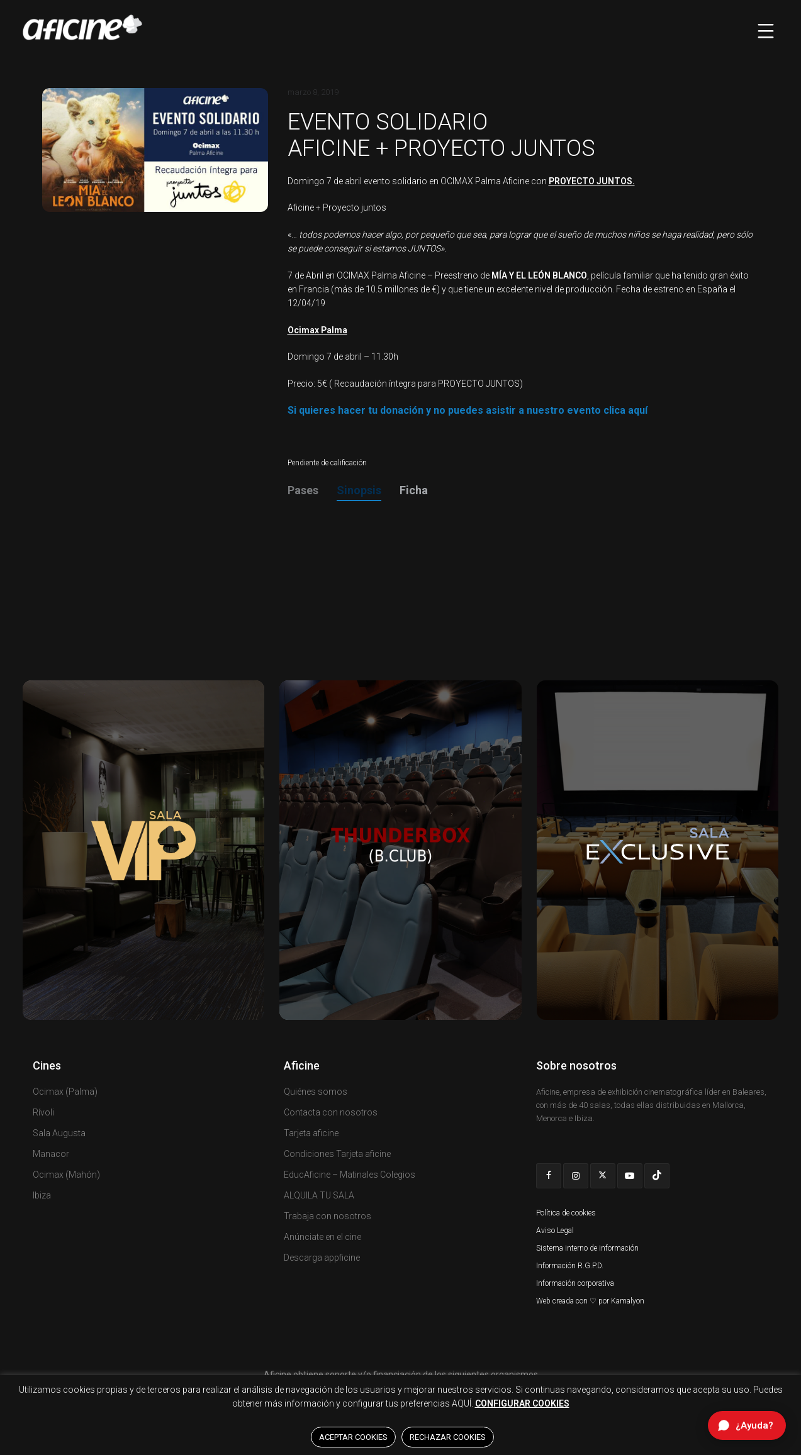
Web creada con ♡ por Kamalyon (590, 1301)
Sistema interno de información (587, 1248)
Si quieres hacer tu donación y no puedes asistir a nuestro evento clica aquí (467, 410)
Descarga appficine (322, 1258)
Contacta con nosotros (331, 1112)
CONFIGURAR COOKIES (522, 1403)
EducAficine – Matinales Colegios (349, 1175)
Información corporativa (575, 1283)
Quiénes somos (315, 1092)
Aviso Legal (555, 1230)
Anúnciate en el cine (322, 1237)
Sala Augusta (59, 1133)
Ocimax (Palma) (65, 1092)
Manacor (51, 1154)
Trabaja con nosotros (327, 1216)
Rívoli (43, 1112)
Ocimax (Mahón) (66, 1175)
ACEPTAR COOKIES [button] (353, 1437)
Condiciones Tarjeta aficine (337, 1154)
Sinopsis (359, 490)
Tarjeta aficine (311, 1133)
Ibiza (42, 1195)
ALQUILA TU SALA (319, 1195)
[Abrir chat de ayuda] (747, 1425)
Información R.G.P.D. (569, 1265)
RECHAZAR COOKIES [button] (448, 1437)
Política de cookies (566, 1213)
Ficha (414, 490)
